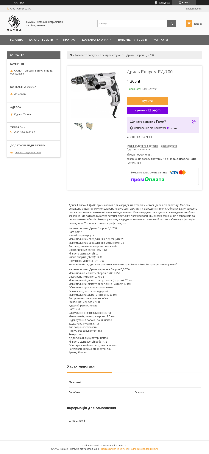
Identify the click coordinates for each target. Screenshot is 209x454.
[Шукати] (171, 23)
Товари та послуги (86, 55)
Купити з (147, 110)
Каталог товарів (41, 39)
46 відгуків (164, 2)
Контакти (161, 39)
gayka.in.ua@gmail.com (27, 152)
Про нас (69, 39)
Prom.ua (122, 445)
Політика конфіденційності (144, 449)
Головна (16, 39)
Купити (147, 100)
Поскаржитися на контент (114, 449)
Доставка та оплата (96, 39)
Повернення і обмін (132, 39)
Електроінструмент (112, 55)
